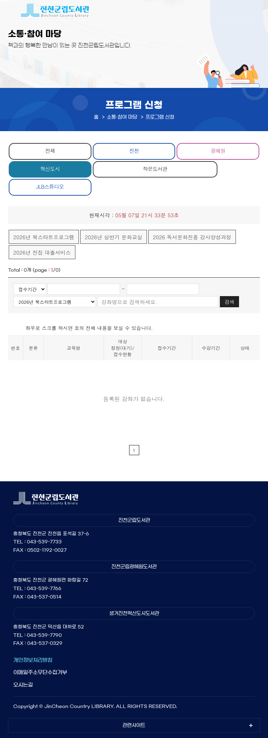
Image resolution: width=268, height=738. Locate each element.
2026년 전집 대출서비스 (42, 252)
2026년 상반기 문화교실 (113, 237)
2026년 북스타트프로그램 (43, 237)
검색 (229, 301)
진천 (134, 150)
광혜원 (218, 150)
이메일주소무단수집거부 (40, 672)
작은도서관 (155, 168)
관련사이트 (133, 725)
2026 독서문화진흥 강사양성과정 (192, 237)
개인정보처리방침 (32, 660)
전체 (50, 150)
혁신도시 (50, 168)
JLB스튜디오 (50, 186)
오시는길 (23, 684)
